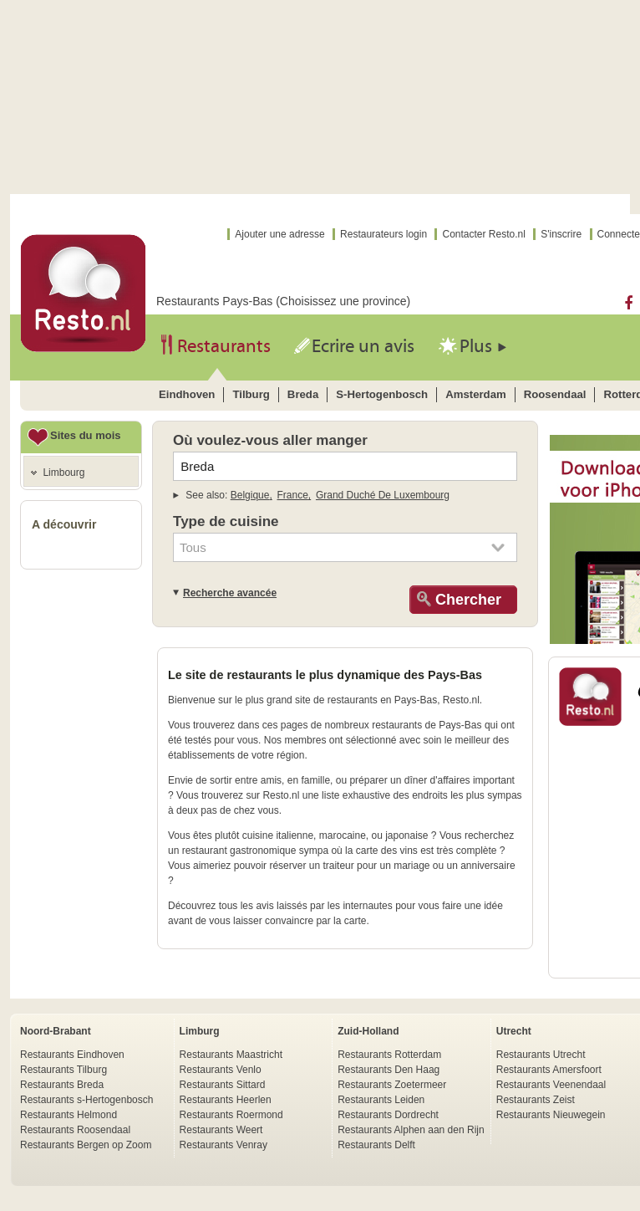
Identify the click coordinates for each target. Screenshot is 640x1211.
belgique (250, 495)
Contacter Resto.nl (483, 234)
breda (302, 394)
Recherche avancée (230, 593)
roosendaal (555, 394)
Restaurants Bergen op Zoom (85, 1145)
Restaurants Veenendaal (551, 1085)
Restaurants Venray (223, 1145)
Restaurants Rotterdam (389, 1054)
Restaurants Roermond (231, 1115)
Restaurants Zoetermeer (392, 1085)
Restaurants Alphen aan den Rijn (411, 1130)
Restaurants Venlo (221, 1070)
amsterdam (475, 394)
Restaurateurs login (383, 234)
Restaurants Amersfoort (549, 1070)
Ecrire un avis (363, 346)
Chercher (466, 599)
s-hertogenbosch (382, 394)
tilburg (250, 394)
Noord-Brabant (55, 1031)
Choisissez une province (343, 301)
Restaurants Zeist (535, 1100)
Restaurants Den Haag (388, 1070)
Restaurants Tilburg (63, 1070)
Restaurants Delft (376, 1145)
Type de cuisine (226, 521)
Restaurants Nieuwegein (551, 1115)
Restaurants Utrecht (541, 1054)
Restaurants (224, 346)
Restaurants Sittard (223, 1085)
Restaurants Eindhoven (72, 1054)
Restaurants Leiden (381, 1100)
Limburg (200, 1031)
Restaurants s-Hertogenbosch (86, 1100)
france (292, 495)
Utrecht (513, 1031)
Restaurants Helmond (68, 1115)
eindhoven (187, 394)
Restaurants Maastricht (231, 1054)
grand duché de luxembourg (383, 495)
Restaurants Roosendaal (75, 1130)
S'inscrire (561, 234)
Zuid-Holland (368, 1031)
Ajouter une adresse (279, 234)
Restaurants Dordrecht (388, 1115)
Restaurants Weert (221, 1130)
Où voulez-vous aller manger (270, 440)
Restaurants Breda (62, 1085)
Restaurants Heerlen (226, 1100)
